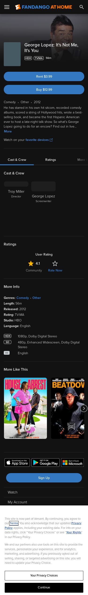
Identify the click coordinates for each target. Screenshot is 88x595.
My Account (17, 502)
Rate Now (55, 270)
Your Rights (73, 532)
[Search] (82, 7)
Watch (13, 492)
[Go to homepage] (43, 7)
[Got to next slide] (83, 408)
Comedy (22, 298)
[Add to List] (82, 58)
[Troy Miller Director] (16, 205)
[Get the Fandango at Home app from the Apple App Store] (17, 463)
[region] (44, 550)
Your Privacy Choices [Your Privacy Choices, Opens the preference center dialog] (44, 575)
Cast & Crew (17, 160)
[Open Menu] (7, 7)
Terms (14, 523)
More (8, 131)
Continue (44, 587)
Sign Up (44, 478)
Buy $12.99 (44, 90)
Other (36, 298)
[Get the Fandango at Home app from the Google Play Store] (45, 463)
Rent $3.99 (44, 77)
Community (34, 270)
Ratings (50, 160)
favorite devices (39, 140)
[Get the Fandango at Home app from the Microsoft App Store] (72, 463)
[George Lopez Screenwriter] (43, 205)
